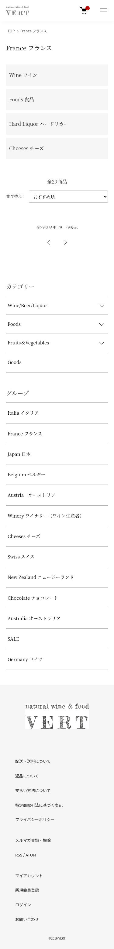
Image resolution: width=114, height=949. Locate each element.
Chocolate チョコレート (33, 597)
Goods (15, 362)
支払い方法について (33, 790)
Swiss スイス (21, 556)
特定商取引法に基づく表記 (39, 805)
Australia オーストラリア (34, 618)
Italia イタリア (23, 412)
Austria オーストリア (31, 495)
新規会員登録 (27, 890)
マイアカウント (29, 875)
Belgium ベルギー (27, 474)
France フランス (33, 30)
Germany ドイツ (25, 659)
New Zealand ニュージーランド (41, 577)
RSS (18, 855)
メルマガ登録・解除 (33, 840)
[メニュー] (103, 10)
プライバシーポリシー (35, 819)
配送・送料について (33, 761)
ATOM (31, 855)
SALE (13, 638)
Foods (14, 324)
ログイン (23, 904)
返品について (27, 776)
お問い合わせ (27, 919)
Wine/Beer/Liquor (27, 305)
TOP (11, 30)
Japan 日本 (19, 454)
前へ (49, 242)
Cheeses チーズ (24, 536)
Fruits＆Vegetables (28, 342)
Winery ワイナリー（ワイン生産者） (46, 515)
